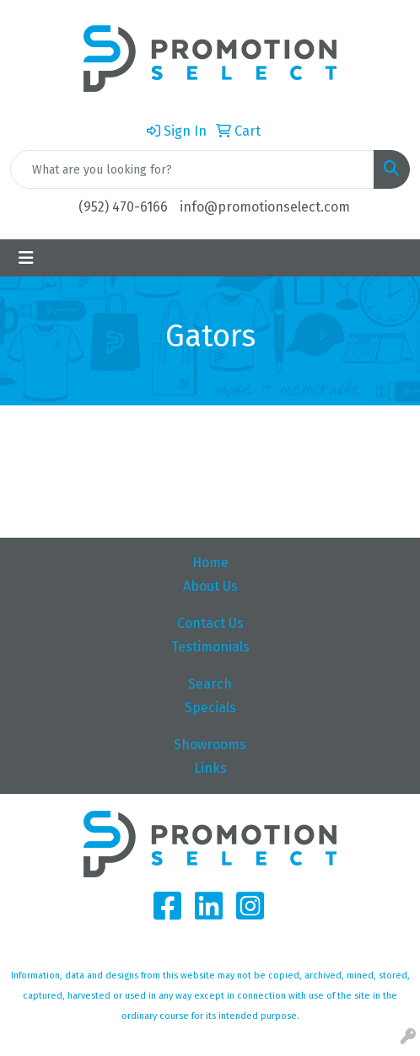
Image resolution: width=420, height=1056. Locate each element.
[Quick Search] (192, 169)
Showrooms (210, 745)
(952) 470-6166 (123, 207)
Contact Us (210, 623)
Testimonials (210, 647)
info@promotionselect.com (265, 207)
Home (210, 563)
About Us (210, 586)
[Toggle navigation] (26, 258)
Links (210, 768)
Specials (210, 708)
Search (210, 684)
